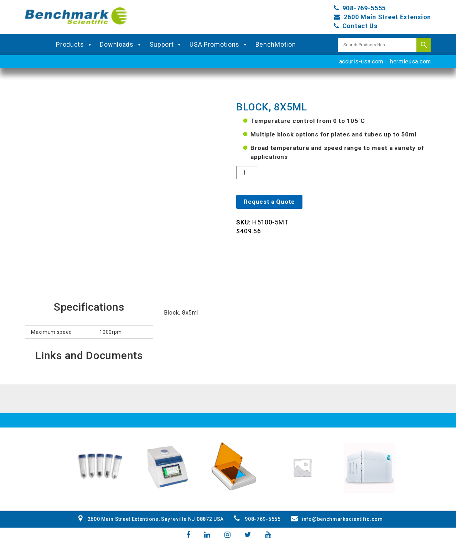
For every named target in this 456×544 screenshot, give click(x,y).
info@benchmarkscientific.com (337, 519)
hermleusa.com (410, 61)
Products (74, 44)
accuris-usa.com (361, 61)
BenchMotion (275, 44)
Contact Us (360, 26)
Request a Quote (269, 201)
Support (166, 44)
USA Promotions (219, 44)
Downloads (121, 44)
